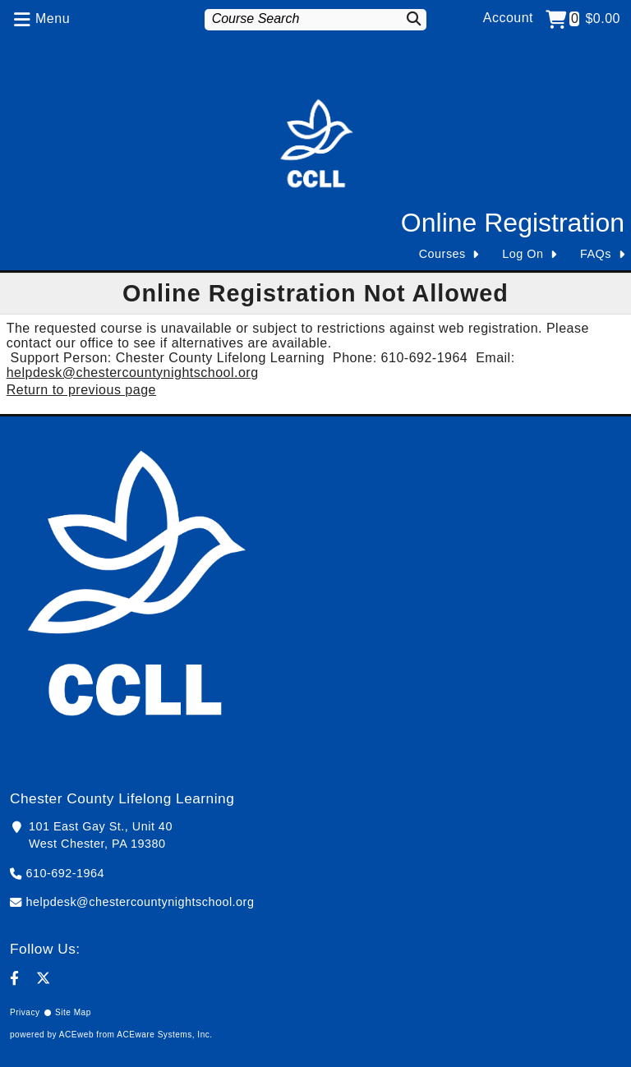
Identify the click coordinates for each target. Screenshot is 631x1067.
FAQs (595, 253)
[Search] (409, 18)
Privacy (25, 1012)
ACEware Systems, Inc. (164, 1034)
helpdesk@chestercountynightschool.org (133, 372)
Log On (522, 253)
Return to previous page (81, 390)
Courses (442, 253)
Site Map (73, 1012)
